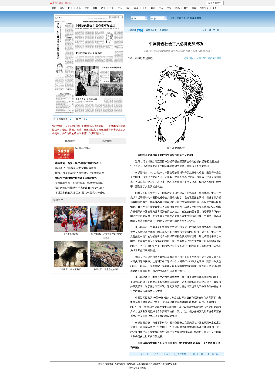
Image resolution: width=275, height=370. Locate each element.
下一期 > (217, 30)
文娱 (169, 8)
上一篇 (198, 354)
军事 (136, 8)
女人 (161, 8)
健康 (153, 8)
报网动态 (131, 363)
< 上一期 (207, 30)
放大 (156, 354)
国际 (62, 8)
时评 (70, 8)
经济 (111, 8)
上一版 (74, 119)
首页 (61, 3)
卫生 (144, 8)
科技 (95, 8)
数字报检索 (151, 30)
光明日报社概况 (105, 363)
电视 (177, 8)
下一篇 (212, 354)
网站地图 (172, 363)
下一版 (83, 119)
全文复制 (180, 354)
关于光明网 (120, 363)
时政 (54, 8)
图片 (186, 8)
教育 (103, 8)
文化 (87, 8)
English (68, 3)
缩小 (166, 354)
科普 (194, 8)
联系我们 (140, 363)
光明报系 (204, 8)
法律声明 (150, 363)
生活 (120, 8)
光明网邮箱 (161, 363)
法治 (128, 8)
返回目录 (164, 30)
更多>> (216, 8)
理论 (78, 8)
